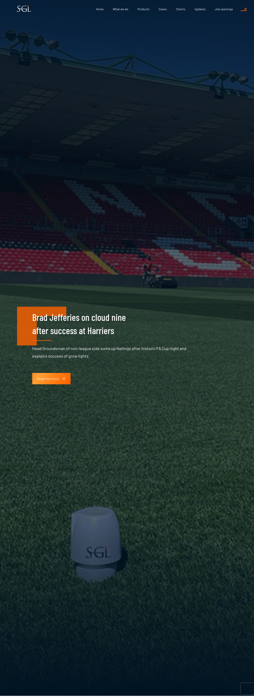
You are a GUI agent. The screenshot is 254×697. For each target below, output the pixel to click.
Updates (200, 9)
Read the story (51, 379)
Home (100, 9)
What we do (120, 9)
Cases (163, 9)
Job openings (224, 9)
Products (143, 9)
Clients (180, 9)
